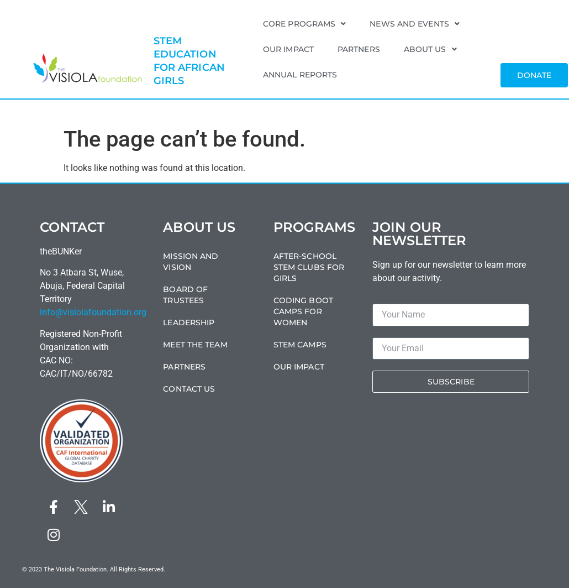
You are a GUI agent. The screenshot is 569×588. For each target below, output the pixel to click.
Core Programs (304, 23)
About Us (430, 49)
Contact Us (189, 389)
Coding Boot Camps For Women (303, 311)
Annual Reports (300, 75)
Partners (359, 49)
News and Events (415, 23)
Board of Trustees (185, 294)
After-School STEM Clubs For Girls (308, 267)
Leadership (188, 322)
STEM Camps (299, 345)
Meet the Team (195, 345)
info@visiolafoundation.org (93, 312)
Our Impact (288, 49)
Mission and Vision (190, 261)
